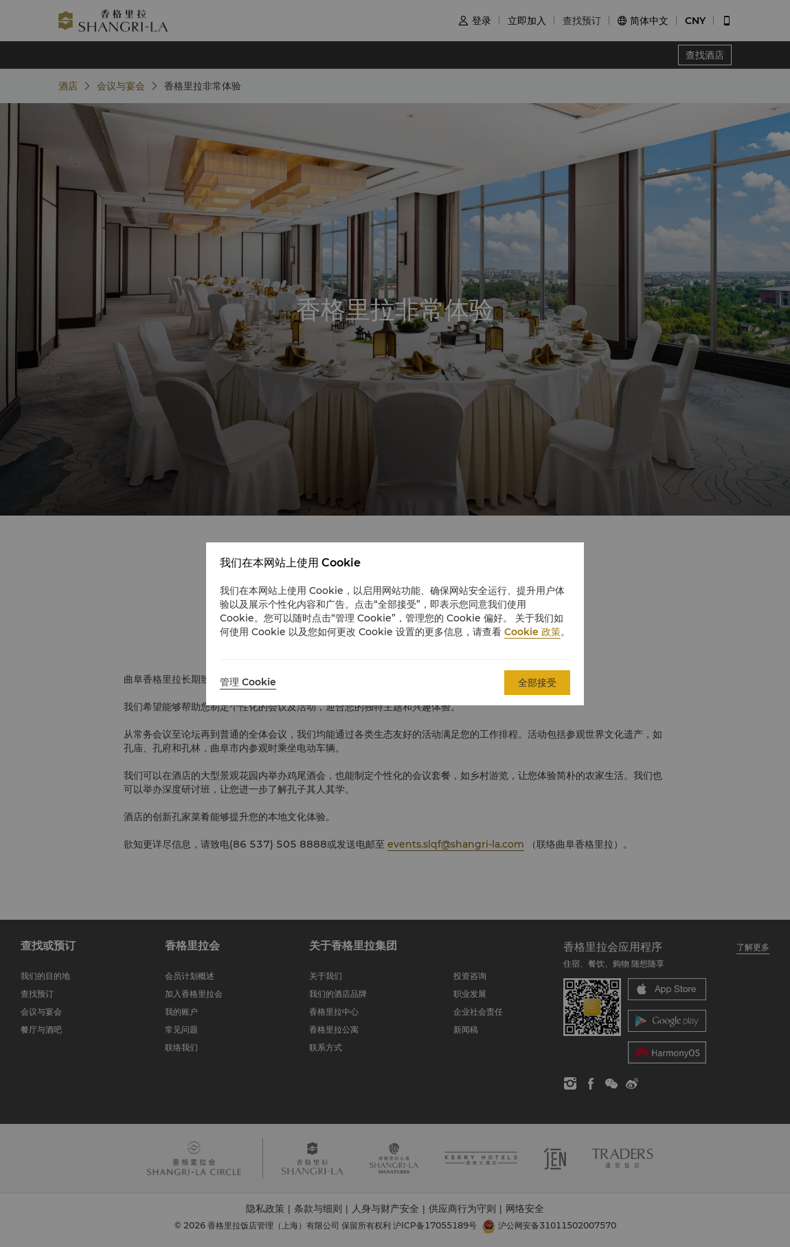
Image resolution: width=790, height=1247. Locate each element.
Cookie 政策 (532, 632)
